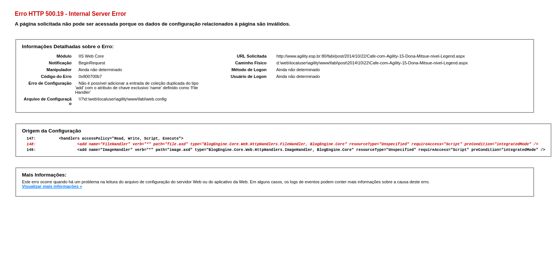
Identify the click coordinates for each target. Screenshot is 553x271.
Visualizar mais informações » (52, 189)
